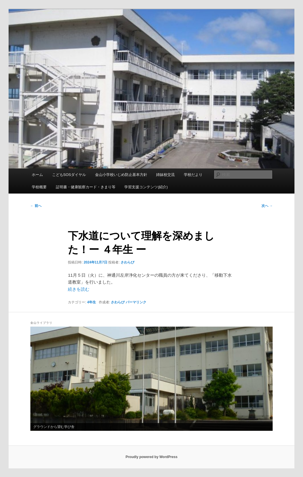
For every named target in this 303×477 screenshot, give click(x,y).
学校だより (193, 174)
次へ (267, 206)
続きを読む (78, 289)
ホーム (37, 174)
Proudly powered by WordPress (151, 457)
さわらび (127, 262)
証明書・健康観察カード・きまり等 (85, 187)
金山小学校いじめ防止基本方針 (121, 174)
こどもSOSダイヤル (69, 174)
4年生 (91, 302)
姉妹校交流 (165, 174)
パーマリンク (136, 302)
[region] (151, 379)
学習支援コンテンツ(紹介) (146, 187)
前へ (36, 206)
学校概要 (39, 187)
